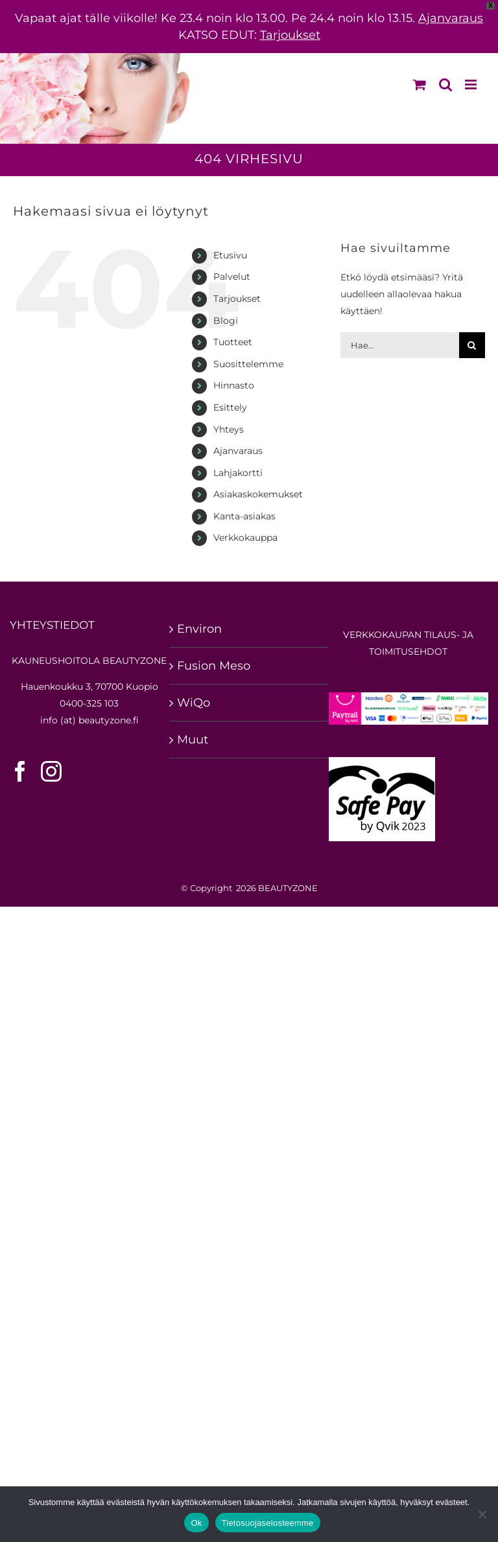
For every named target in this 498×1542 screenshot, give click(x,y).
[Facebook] (20, 771)
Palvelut (231, 276)
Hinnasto (233, 385)
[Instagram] (51, 771)
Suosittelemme (248, 364)
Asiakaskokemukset (258, 494)
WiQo (193, 703)
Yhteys (228, 429)
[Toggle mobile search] (445, 84)
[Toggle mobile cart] (419, 84)
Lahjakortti (238, 473)
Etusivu (230, 255)
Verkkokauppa (245, 537)
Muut (192, 739)
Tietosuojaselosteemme (268, 1523)
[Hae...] (399, 345)
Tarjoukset (290, 35)
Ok (196, 1523)
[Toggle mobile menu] (472, 84)
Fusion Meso (213, 666)
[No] (481, 1514)
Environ (199, 629)
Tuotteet (232, 342)
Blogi (225, 320)
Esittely (230, 407)
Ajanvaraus (450, 18)
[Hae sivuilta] (472, 345)
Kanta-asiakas (244, 516)
